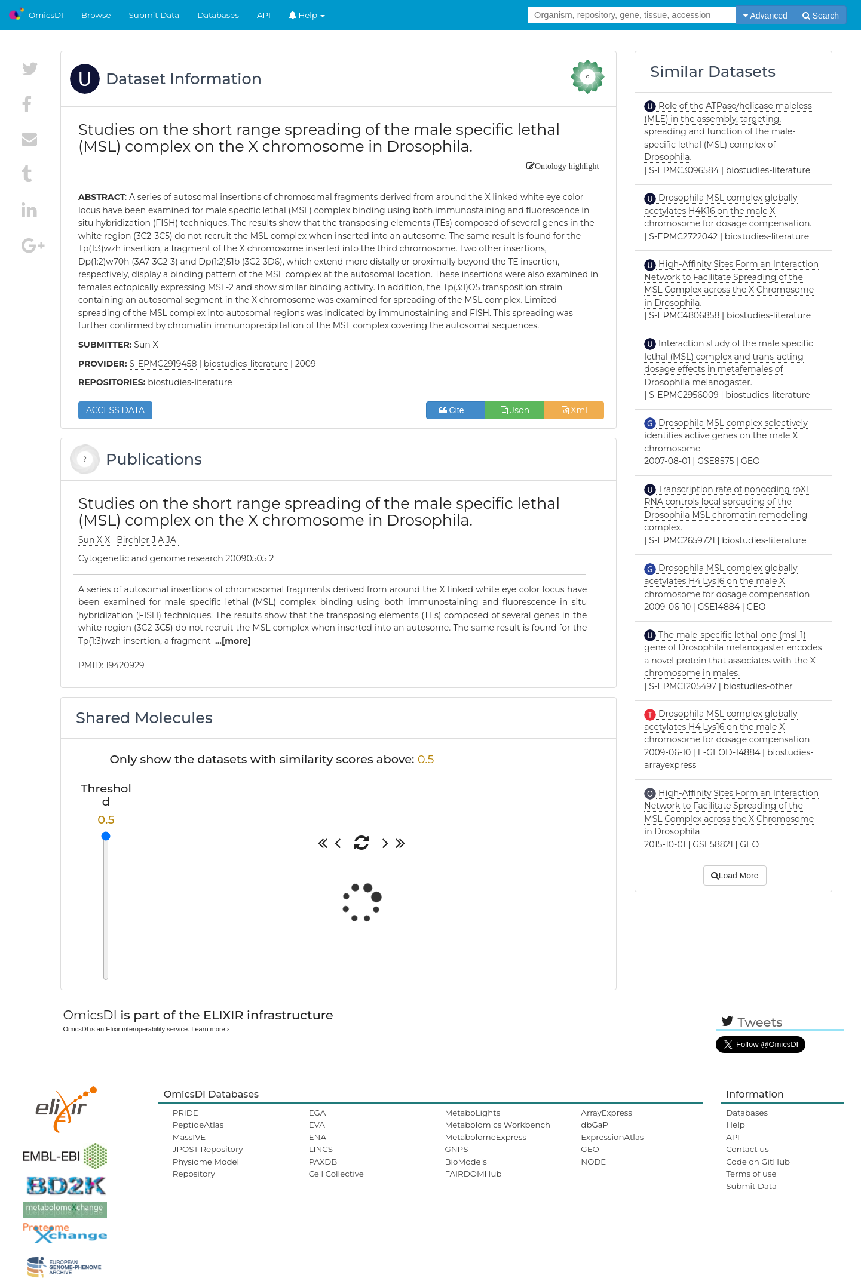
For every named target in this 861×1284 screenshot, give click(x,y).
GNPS (456, 1149)
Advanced (765, 15)
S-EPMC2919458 (163, 363)
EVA (317, 1124)
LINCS (321, 1149)
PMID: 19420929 (111, 665)
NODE (593, 1161)
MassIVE (189, 1137)
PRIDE (185, 1112)
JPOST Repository (208, 1149)
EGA (317, 1112)
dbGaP (594, 1124)
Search (820, 15)
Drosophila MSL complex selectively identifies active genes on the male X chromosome (725, 435)
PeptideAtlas (198, 1124)
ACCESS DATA (115, 410)
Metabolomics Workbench (497, 1124)
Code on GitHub (758, 1161)
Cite (456, 410)
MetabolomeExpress (485, 1137)
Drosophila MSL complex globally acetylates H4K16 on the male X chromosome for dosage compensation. (727, 210)
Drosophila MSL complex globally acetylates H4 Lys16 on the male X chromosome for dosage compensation (727, 581)
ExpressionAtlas (612, 1137)
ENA (317, 1137)
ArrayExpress (606, 1112)
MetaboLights (472, 1112)
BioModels (465, 1161)
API (264, 15)
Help (307, 15)
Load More (735, 875)
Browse (96, 15)
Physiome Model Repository (206, 1167)
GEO (590, 1149)
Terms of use (751, 1173)
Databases (218, 15)
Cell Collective (336, 1173)
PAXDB (323, 1161)
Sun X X (95, 540)
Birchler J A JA (147, 540)
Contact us (747, 1149)
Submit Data (154, 15)
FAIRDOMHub (473, 1173)
